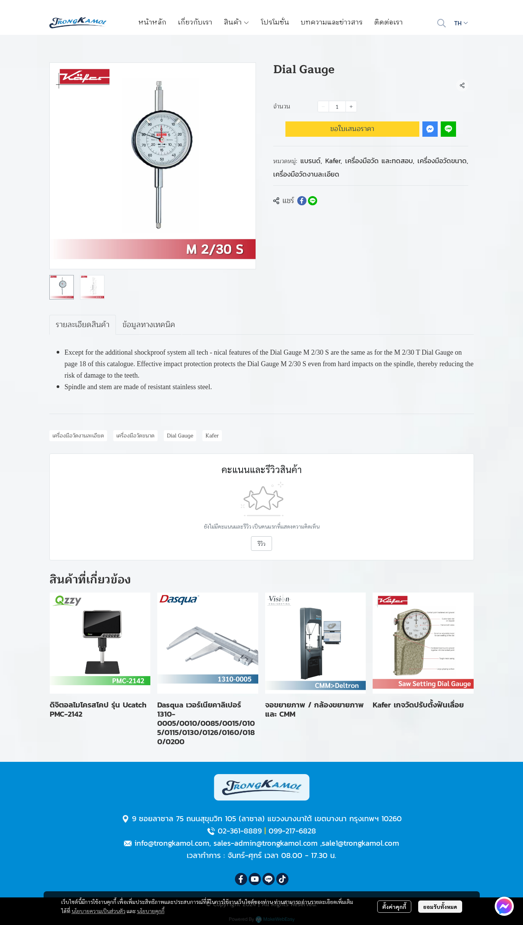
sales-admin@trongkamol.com (265, 843)
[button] (441, 22)
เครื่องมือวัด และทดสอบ (379, 161)
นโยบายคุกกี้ (151, 910)
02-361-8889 (240, 831)
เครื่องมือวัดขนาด (442, 161)
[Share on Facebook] (301, 200)
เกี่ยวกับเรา (195, 22)
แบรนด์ (311, 161)
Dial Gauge (180, 435)
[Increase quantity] (351, 106)
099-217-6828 (292, 831)
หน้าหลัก (152, 22)
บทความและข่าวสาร (332, 22)
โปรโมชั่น (275, 22)
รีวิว (261, 543)
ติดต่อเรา (388, 22)
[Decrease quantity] (323, 106)
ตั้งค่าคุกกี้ (394, 906)
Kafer (333, 161)
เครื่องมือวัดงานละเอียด (306, 174)
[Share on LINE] (312, 200)
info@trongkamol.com (171, 843)
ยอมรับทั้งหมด (440, 906)
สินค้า (237, 22)
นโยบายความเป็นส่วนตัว (98, 910)
